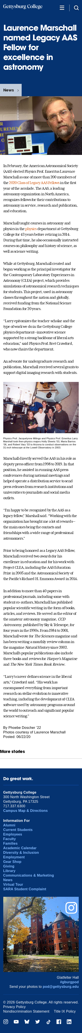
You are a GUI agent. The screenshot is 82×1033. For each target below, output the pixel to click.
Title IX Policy (65, 1011)
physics (31, 229)
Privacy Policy (14, 1007)
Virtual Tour (13, 884)
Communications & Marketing (28, 875)
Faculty (9, 839)
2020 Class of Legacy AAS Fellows (34, 183)
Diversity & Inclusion (21, 852)
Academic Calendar (20, 848)
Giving (8, 866)
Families (10, 843)
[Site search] (76, 7)
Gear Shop (12, 862)
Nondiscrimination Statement (26, 1011)
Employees (12, 834)
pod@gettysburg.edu (61, 986)
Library (9, 871)
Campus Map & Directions (25, 810)
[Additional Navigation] (61, 7)
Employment (14, 857)
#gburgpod (69, 982)
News (8, 90)
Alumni (9, 825)
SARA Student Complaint (24, 889)
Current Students (18, 830)
